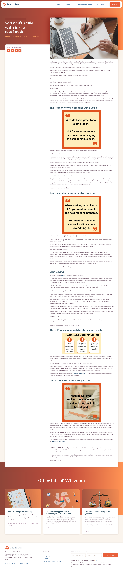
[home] (11, 4)
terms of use (23, 563)
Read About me (47, 554)
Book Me (45, 559)
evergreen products (80, 373)
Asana (63, 275)
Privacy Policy (10, 563)
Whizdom (100, 4)
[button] (70, 4)
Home (59, 4)
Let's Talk (115, 4)
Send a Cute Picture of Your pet (53, 561)
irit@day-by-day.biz (58, 441)
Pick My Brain (47, 556)
